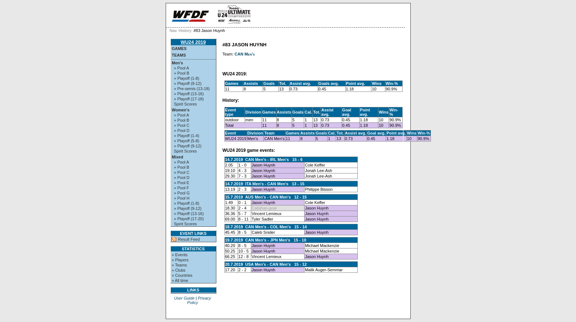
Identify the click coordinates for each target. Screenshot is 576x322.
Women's (181, 110)
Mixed (177, 157)
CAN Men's (245, 54)
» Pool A (181, 68)
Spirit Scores (185, 104)
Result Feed (189, 239)
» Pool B (182, 73)
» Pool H (182, 198)
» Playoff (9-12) (188, 83)
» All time (180, 280)
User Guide (184, 298)
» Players (180, 260)
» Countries (182, 275)
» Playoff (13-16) (189, 94)
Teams (179, 55)
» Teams (179, 265)
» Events (180, 255)
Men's (177, 63)
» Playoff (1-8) (186, 78)
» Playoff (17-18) (189, 99)
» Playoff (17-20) (189, 219)
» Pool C (182, 125)
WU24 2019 (193, 42)
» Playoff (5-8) (186, 141)
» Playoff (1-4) (186, 135)
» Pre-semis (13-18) (192, 88)
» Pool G (182, 193)
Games (179, 48)
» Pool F (181, 188)
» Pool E (182, 182)
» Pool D (182, 130)
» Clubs (179, 270)
